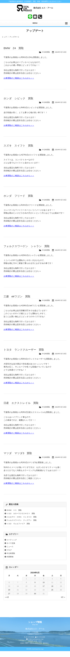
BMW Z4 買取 (14, 48)
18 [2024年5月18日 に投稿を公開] (52, 586)
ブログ (9, 550)
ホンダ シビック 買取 (18, 98)
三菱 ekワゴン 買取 (17, 296)
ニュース (10, 547)
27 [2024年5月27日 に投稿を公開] (9, 594)
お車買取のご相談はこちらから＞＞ (19, 78)
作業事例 (10, 557)
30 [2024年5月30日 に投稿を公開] (35, 594)
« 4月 (7, 597)
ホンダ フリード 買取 (18, 195)
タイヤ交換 (11, 543)
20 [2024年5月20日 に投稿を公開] (9, 590)
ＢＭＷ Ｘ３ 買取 (14, 510)
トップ (4, 37)
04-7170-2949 (30, 637)
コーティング (12, 540)
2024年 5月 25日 (60, 52)
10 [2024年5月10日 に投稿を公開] (44, 582)
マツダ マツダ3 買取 (18, 453)
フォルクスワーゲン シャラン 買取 (27, 246)
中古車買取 (46, 52)
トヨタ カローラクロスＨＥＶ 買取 (21, 513)
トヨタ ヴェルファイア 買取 (18, 524)
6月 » (63, 597)
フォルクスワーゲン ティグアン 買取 (22, 520)
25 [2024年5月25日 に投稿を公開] (52, 590)
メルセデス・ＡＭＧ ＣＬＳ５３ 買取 (22, 517)
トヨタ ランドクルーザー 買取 (24, 349)
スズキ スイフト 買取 (18, 145)
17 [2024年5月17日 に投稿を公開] (44, 586)
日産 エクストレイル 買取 (21, 403)
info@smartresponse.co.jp (35, 639)
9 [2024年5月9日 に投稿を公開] (35, 582)
